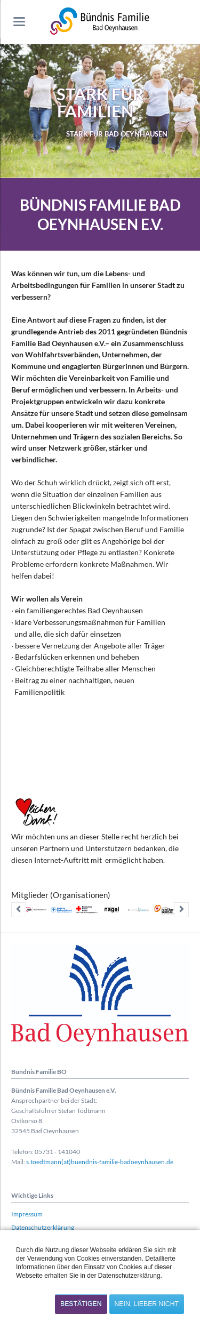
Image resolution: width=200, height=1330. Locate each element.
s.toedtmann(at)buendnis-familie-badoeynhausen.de (99, 1162)
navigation (19, 21)
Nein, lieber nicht (147, 1304)
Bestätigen (81, 1304)
